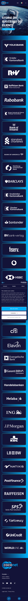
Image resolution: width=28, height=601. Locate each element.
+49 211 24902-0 (5, 576)
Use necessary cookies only (14, 317)
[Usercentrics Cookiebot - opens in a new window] (20, 282)
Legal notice (4, 591)
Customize (14, 313)
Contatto (4, 574)
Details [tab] (14, 286)
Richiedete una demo (8, 29)
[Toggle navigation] (26, 3)
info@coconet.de (5, 578)
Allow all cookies (14, 308)
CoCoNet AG (8, 588)
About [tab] (23, 286)
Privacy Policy (11, 591)
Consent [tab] (5, 286)
